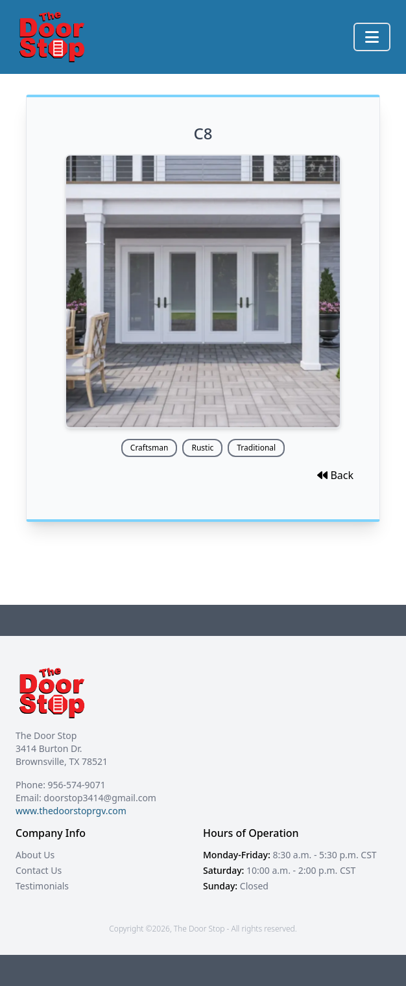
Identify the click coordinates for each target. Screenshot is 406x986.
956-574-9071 (77, 785)
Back (335, 475)
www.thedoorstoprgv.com (71, 810)
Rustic (202, 448)
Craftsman (149, 448)
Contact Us (39, 870)
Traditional (256, 448)
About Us (35, 855)
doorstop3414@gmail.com (99, 798)
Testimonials (42, 886)
